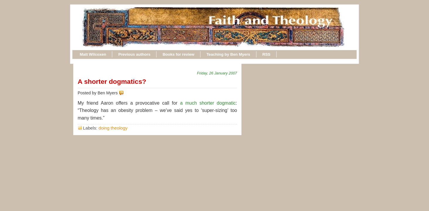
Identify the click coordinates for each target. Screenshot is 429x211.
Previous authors (134, 54)
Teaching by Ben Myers (228, 54)
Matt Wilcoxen (93, 54)
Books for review (178, 54)
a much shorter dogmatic (208, 103)
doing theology (112, 127)
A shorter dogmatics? (112, 81)
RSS (266, 54)
